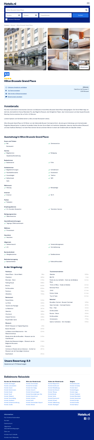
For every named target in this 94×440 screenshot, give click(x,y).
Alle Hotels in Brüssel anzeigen (16, 92)
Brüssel (13, 25)
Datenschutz (8, 421)
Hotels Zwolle (8, 402)
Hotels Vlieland (9, 394)
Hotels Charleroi (75, 392)
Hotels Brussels (75, 381)
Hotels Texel (8, 392)
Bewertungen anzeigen (13, 94)
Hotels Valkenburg (53, 400)
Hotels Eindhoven (53, 383)
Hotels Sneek (8, 389)
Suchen (80, 15)
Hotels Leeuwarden (10, 383)
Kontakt (6, 418)
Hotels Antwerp (75, 383)
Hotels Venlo (52, 394)
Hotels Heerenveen (10, 387)
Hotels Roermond (53, 396)
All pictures (84, 67)
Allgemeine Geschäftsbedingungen (11, 425)
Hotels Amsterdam (32, 381)
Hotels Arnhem (30, 396)
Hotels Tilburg (52, 389)
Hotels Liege (74, 389)
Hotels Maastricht (53, 381)
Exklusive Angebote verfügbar (16, 87)
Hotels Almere (30, 402)
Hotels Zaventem (75, 396)
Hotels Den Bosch (53, 387)
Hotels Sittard (52, 398)
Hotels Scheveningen (32, 389)
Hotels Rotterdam (31, 383)
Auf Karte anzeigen (12, 90)
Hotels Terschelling (10, 396)
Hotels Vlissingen (53, 402)
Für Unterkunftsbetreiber (12, 415)
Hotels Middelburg (54, 385)
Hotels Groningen (9, 381)
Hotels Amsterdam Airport (34, 400)
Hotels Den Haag (31, 385)
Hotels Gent (74, 385)
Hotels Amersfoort (32, 394)
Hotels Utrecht (30, 387)
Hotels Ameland (9, 398)
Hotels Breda (52, 392)
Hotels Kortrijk (74, 398)
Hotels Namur (74, 402)
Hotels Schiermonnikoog (11, 400)
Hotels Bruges (74, 387)
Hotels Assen (8, 385)
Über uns (7, 429)
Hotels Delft (30, 398)
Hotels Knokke (74, 400)
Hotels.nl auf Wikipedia (11, 435)
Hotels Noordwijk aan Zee (34, 392)
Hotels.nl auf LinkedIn (10, 432)
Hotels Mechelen (75, 394)
